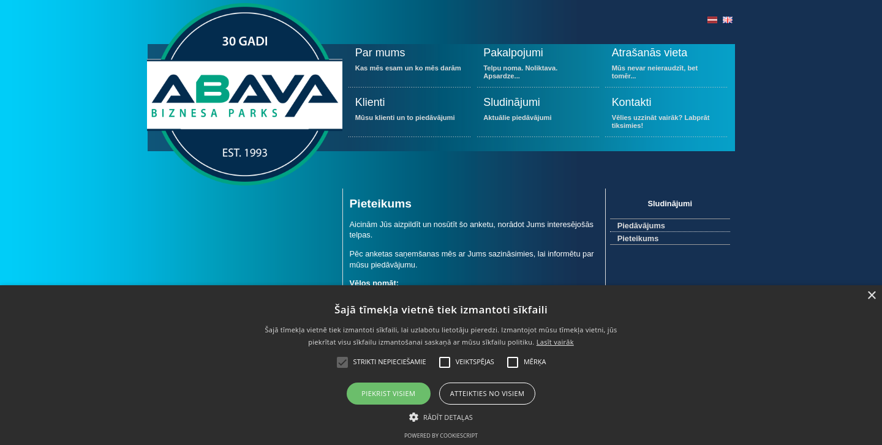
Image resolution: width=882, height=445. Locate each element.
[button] (441, 416)
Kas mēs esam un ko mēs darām (409, 66)
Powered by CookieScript (441, 435)
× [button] (871, 296)
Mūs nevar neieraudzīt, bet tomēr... (666, 66)
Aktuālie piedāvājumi (538, 115)
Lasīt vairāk (555, 341)
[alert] (441, 365)
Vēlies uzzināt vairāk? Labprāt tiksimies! (666, 115)
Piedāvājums (641, 225)
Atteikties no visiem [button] (487, 393)
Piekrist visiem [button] (388, 393)
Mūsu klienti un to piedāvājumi (409, 115)
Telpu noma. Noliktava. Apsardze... (538, 66)
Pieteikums (638, 238)
